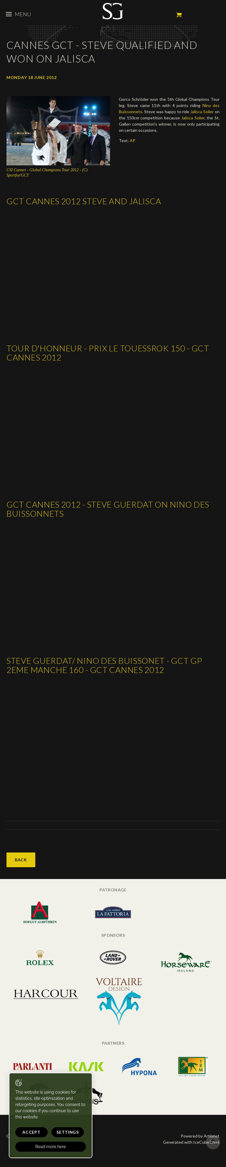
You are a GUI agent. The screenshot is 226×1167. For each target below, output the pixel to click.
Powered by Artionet (200, 1135)
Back (21, 859)
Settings (67, 1132)
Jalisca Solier (202, 111)
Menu (18, 14)
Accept (31, 1132)
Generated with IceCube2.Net (191, 1142)
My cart (179, 15)
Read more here (50, 1146)
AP (132, 140)
